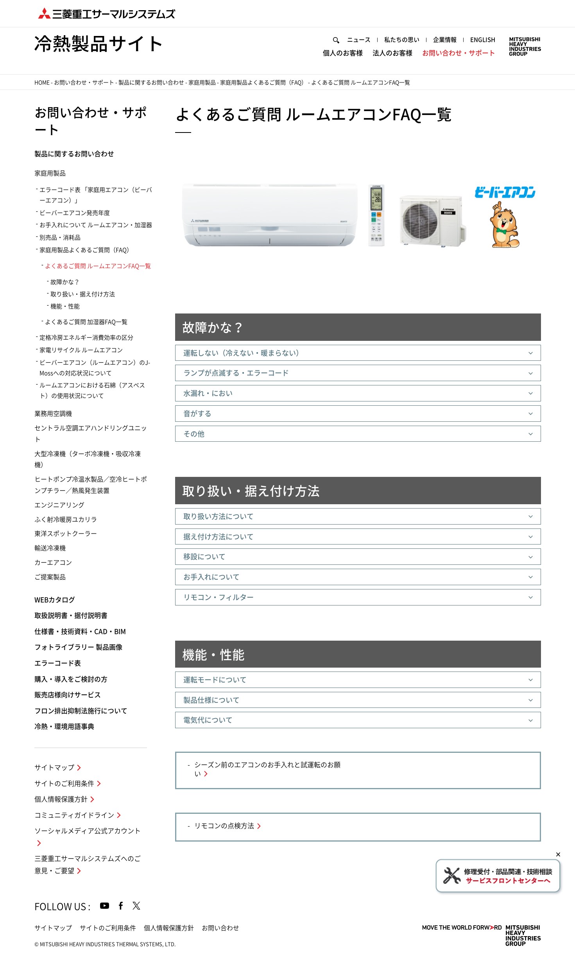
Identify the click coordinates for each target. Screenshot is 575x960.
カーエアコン (53, 562)
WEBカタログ (54, 599)
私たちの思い (401, 40)
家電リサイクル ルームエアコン (81, 350)
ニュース (359, 40)
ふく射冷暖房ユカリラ (65, 519)
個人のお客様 (343, 53)
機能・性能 (65, 306)
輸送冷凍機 (50, 548)
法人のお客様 (392, 53)
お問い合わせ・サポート (458, 53)
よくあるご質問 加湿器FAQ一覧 (86, 322)
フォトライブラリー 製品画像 (78, 647)
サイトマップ (54, 767)
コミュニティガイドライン (74, 815)
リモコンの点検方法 (224, 825)
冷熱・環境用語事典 (64, 726)
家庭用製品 (202, 82)
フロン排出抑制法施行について (80, 710)
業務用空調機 (53, 413)
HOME (42, 82)
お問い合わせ (220, 928)
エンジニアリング (59, 505)
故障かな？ (65, 282)
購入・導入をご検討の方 (70, 679)
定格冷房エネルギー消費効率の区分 (86, 337)
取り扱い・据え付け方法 (82, 294)
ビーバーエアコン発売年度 (74, 213)
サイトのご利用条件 (64, 783)
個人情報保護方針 (61, 799)
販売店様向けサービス (67, 694)
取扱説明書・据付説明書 (70, 615)
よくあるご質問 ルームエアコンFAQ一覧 (98, 266)
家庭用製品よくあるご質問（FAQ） (263, 82)
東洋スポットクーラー (65, 533)
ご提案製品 (50, 577)
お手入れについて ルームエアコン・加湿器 (95, 225)
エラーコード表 (57, 663)
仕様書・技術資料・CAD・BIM (80, 631)
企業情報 (445, 40)
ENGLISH (482, 40)
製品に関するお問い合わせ (151, 82)
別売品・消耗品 (60, 237)
